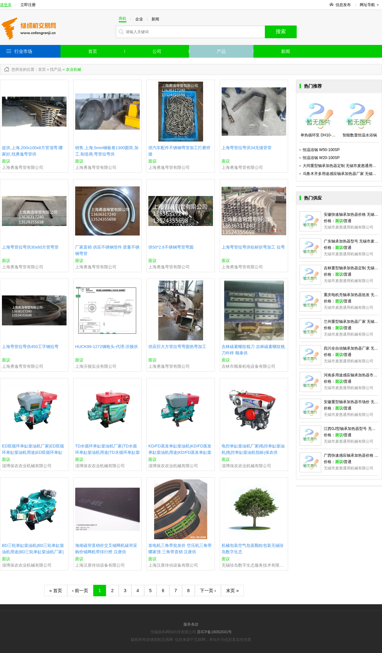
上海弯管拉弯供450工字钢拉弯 (30, 346)
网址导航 (369, 5)
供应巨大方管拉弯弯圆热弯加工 (177, 346)
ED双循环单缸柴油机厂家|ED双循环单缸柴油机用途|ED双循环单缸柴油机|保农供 (33, 452)
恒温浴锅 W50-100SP (321, 150)
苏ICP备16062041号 (214, 632)
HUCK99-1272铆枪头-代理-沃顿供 (106, 346)
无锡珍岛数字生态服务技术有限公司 (254, 565)
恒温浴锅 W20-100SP (321, 158)
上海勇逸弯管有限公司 (22, 167)
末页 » (232, 590)
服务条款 (191, 624)
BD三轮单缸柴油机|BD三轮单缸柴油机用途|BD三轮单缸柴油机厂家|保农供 (33, 552)
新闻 (285, 51)
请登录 (5, 5)
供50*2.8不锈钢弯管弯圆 (171, 247)
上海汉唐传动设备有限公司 (100, 565)
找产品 (55, 69)
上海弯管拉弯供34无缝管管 (247, 147)
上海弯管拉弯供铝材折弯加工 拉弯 (253, 247)
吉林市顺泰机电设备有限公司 (248, 366)
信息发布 (343, 5)
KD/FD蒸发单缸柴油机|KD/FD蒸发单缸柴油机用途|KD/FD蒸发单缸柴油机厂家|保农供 (179, 452)
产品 (221, 51)
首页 (92, 51)
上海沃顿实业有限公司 (96, 366)
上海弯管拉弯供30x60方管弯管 (30, 247)
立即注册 (28, 5)
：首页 (40, 69)
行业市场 (23, 51)
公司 (156, 51)
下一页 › (208, 590)
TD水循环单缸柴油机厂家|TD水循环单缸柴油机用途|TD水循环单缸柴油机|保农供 (107, 452)
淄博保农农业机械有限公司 (27, 465)
